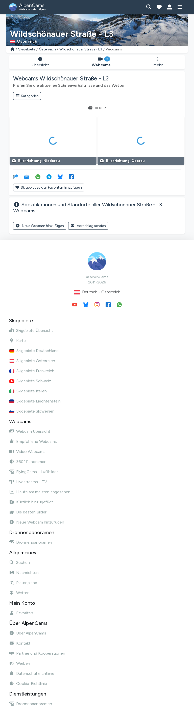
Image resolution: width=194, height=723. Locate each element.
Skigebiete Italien (28, 391)
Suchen (19, 562)
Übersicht (40, 62)
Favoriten (21, 613)
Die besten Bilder (27, 512)
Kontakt (19, 643)
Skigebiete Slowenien (32, 411)
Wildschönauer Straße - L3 (80, 49)
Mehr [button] (158, 62)
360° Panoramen (27, 461)
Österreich (47, 49)
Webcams (101, 62)
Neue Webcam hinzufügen (39, 226)
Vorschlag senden (88, 226)
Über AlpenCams (27, 633)
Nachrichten (24, 572)
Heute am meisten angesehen (39, 491)
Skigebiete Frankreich (31, 370)
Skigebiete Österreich (32, 360)
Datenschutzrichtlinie (31, 673)
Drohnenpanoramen (30, 542)
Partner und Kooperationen (37, 653)
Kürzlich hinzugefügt (31, 502)
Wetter (19, 592)
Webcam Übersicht (29, 431)
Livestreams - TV (28, 481)
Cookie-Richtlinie (28, 683)
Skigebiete (26, 49)
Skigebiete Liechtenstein (35, 401)
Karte (17, 340)
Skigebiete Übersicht (31, 330)
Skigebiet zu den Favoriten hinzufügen (48, 187)
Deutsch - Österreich (97, 292)
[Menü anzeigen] (180, 7)
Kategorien (27, 96)
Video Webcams (27, 451)
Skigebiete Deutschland (34, 350)
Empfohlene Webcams (33, 441)
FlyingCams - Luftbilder (33, 471)
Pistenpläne (23, 582)
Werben (19, 663)
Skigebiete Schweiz (30, 381)
